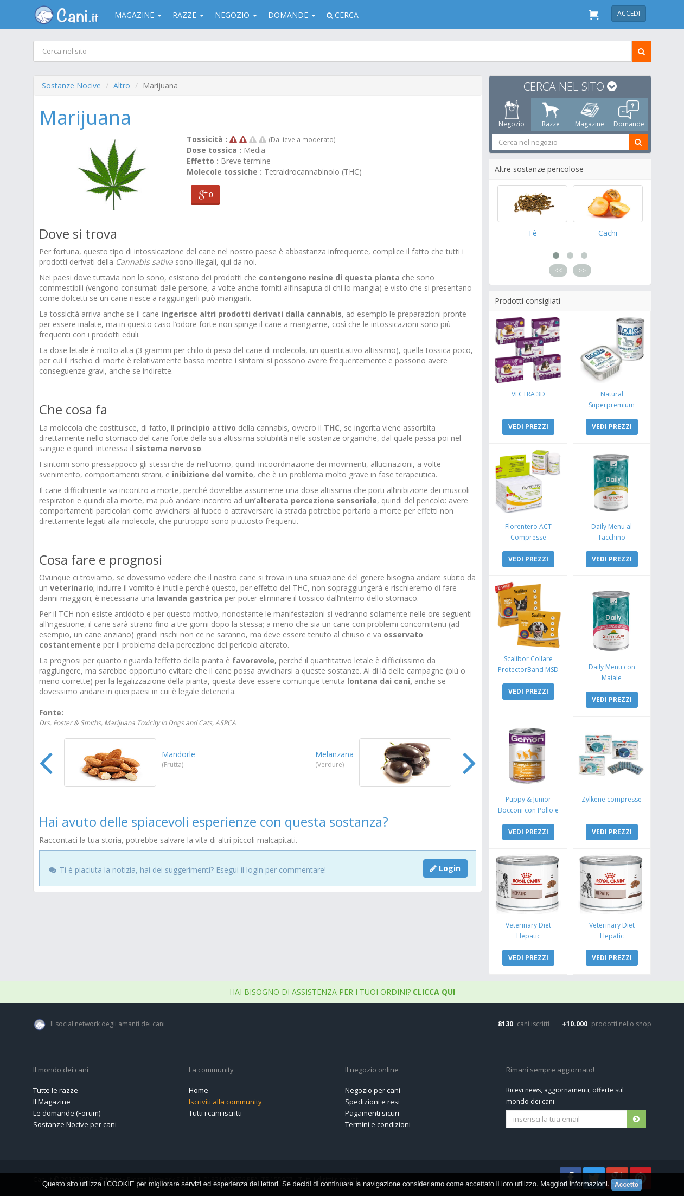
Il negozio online (372, 1070)
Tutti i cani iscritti (215, 1113)
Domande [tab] (628, 114)
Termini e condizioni (378, 1124)
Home (198, 1090)
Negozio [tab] (511, 114)
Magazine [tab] (589, 114)
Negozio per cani (372, 1090)
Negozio (236, 15)
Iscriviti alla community (225, 1102)
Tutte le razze (55, 1090)
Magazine (138, 15)
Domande (292, 15)
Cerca (343, 15)
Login (445, 868)
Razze (188, 15)
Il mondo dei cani (60, 1070)
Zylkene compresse (611, 799)
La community (211, 1070)
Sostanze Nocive (71, 85)
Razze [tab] (550, 114)
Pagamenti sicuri (372, 1113)
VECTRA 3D (528, 394)
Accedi (628, 13)
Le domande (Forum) (66, 1113)
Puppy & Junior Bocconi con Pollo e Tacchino (527, 810)
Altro (121, 85)
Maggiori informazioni (574, 1184)
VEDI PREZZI (528, 426)
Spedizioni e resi (372, 1102)
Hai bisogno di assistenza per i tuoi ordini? (342, 992)
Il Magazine (52, 1102)
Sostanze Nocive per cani (75, 1124)
